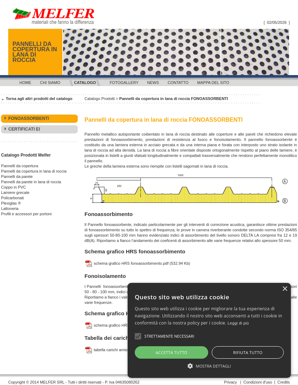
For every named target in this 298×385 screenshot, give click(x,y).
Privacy (230, 382)
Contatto (178, 82)
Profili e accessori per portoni (26, 214)
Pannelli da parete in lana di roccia (31, 182)
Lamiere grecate (15, 192)
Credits (283, 382)
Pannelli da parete (17, 176)
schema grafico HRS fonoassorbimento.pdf (126, 263)
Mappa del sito (213, 82)
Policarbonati (12, 198)
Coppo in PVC (13, 187)
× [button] (284, 296)
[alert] (149, 334)
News (153, 82)
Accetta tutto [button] (81, 352)
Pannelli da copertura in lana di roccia (33, 171)
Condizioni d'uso (257, 382)
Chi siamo (50, 82)
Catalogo (85, 82)
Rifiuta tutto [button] (217, 352)
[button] (149, 365)
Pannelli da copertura (19, 166)
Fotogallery (124, 82)
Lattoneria (10, 208)
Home (25, 82)
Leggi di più (137, 323)
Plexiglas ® (11, 203)
